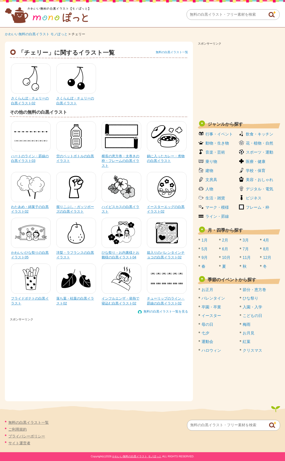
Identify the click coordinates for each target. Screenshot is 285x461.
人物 (209, 189)
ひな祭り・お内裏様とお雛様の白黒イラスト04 (120, 255)
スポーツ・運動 (259, 152)
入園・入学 (252, 307)
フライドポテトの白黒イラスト (30, 300)
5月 (205, 249)
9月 (205, 257)
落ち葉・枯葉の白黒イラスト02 (75, 300)
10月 (226, 257)
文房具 (211, 180)
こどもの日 (252, 316)
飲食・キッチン (259, 134)
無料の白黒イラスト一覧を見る (165, 311)
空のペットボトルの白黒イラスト (75, 158)
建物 (209, 171)
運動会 (207, 342)
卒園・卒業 (211, 307)
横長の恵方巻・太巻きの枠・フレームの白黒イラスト (120, 161)
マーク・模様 (217, 207)
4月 (266, 240)
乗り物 (211, 161)
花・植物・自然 (259, 143)
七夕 (205, 333)
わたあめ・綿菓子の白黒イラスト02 (30, 209)
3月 (246, 240)
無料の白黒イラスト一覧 (172, 52)
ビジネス (253, 198)
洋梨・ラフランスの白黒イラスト (75, 255)
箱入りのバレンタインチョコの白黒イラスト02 (166, 255)
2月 (225, 240)
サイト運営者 (19, 443)
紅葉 (246, 342)
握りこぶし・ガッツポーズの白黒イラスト (75, 209)
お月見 (248, 333)
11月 (247, 257)
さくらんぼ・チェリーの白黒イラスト (75, 100)
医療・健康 (255, 161)
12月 (267, 257)
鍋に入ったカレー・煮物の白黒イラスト (166, 158)
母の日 (207, 324)
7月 (246, 249)
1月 (205, 240)
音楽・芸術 (215, 152)
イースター (211, 316)
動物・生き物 (217, 143)
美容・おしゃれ (259, 180)
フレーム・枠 (257, 207)
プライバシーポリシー (26, 436)
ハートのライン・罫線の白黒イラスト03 (30, 158)
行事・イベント (219, 134)
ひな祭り (250, 298)
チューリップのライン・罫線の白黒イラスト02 (166, 300)
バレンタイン (213, 298)
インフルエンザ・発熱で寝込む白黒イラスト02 (120, 300)
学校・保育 (255, 171)
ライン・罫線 (217, 216)
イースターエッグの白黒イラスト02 (166, 209)
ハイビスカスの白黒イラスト (120, 209)
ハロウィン (211, 350)
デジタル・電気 (259, 189)
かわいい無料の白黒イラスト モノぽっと (36, 34)
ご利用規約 (17, 429)
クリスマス (252, 350)
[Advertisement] (239, 81)
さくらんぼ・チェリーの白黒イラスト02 (30, 100)
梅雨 (246, 324)
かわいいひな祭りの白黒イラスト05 (30, 255)
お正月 (207, 290)
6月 (225, 249)
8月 (266, 249)
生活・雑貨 (215, 198)
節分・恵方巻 (254, 290)
